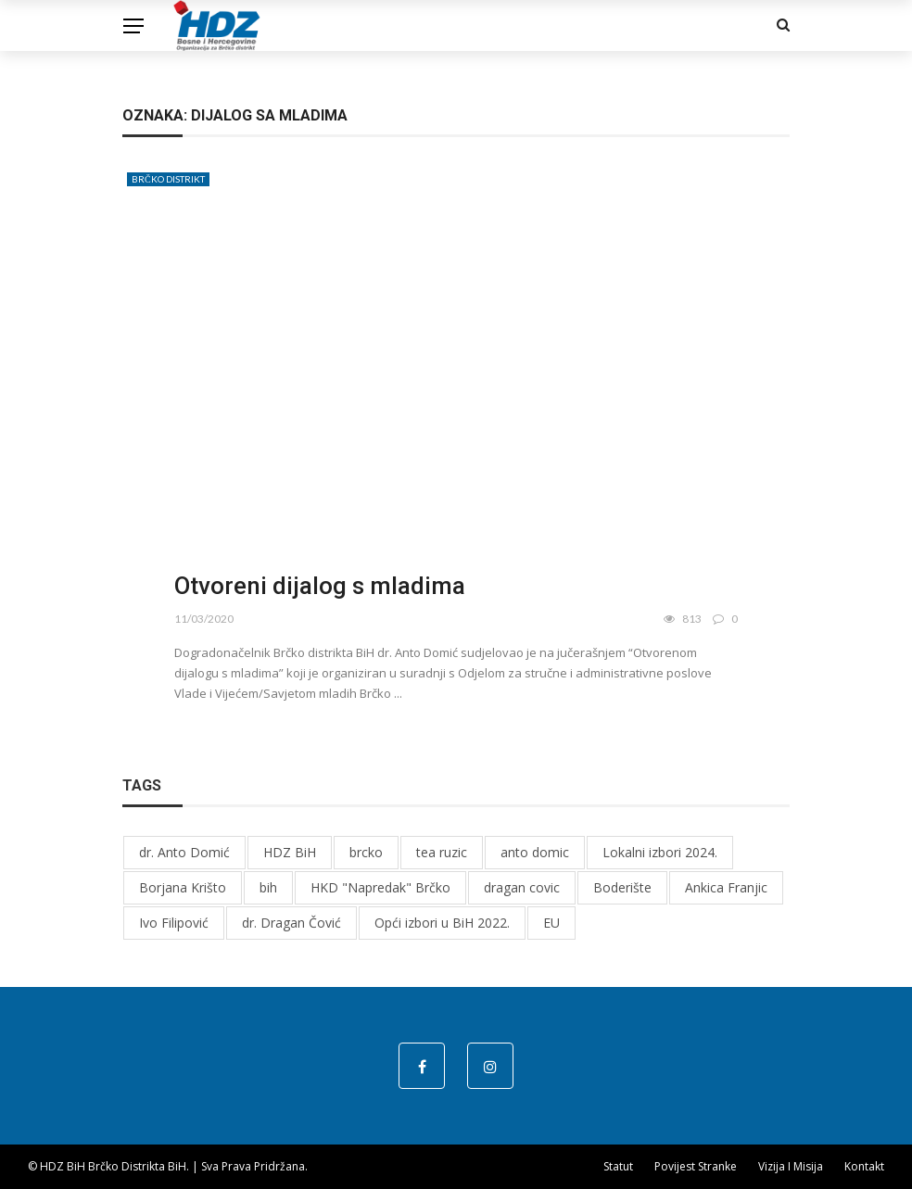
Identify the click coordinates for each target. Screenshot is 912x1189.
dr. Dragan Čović (291, 922)
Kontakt (864, 1166)
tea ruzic (441, 852)
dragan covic (522, 887)
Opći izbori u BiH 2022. (442, 922)
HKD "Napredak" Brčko (380, 887)
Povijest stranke (695, 1166)
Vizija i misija (790, 1166)
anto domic (534, 852)
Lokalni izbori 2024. (659, 852)
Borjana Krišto (182, 887)
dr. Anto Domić (184, 852)
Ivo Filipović (174, 922)
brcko (366, 852)
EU (551, 922)
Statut (618, 1166)
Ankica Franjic (726, 887)
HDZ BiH (289, 852)
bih (268, 887)
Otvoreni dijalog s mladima (319, 586)
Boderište (622, 887)
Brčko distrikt (168, 178)
